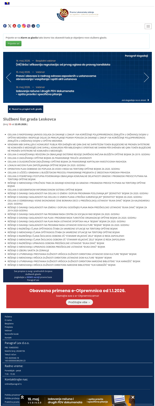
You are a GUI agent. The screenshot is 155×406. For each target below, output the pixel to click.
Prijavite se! (13, 43)
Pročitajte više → (80, 302)
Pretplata (9, 327)
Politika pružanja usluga (15, 398)
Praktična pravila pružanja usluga (19, 402)
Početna (8, 316)
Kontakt (8, 337)
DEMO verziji (33, 277)
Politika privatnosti (13, 395)
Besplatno (9, 323)
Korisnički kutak (12, 334)
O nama (8, 320)
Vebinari (8, 330)
